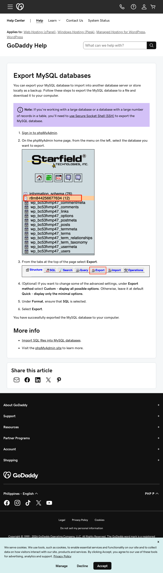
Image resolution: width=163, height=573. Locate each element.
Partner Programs (16, 438)
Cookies (99, 520)
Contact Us (74, 20)
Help (39, 20)
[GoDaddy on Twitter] (38, 505)
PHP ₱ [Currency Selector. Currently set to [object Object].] (152, 493)
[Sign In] (144, 7)
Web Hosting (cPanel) (40, 31)
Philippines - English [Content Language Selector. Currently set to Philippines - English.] (21, 493)
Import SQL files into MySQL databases (51, 340)
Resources (11, 427)
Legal (62, 520)
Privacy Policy (80, 520)
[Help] (133, 7)
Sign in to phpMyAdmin (39, 132)
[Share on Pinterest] (59, 379)
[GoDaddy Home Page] (21, 475)
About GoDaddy (15, 405)
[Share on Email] (16, 379)
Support (9, 416)
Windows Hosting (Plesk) (76, 31)
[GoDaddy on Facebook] (6, 505)
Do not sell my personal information (81, 528)
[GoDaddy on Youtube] (49, 505)
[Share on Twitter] (48, 379)
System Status (99, 20)
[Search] (151, 45)
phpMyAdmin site (48, 348)
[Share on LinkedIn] (37, 379)
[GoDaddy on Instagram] (17, 505)
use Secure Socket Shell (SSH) (91, 115)
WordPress (15, 37)
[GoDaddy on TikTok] (28, 505)
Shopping (10, 460)
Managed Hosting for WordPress (120, 31)
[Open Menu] (8, 6)
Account (9, 449)
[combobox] (115, 45)
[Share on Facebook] (27, 379)
